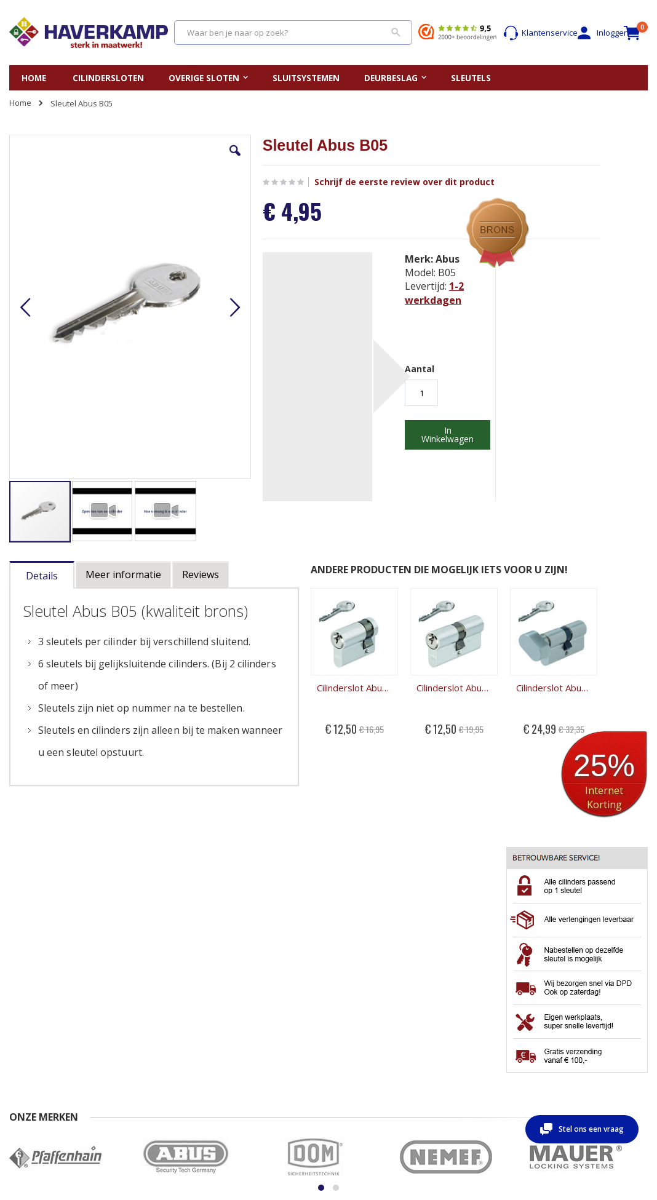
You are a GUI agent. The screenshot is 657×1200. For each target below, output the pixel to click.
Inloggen (592, 32)
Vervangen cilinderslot (270, 1031)
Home (20, 102)
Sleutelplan (359, 1031)
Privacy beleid (126, 1067)
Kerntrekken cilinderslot (272, 1079)
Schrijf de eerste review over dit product (356, 182)
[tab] (41, 536)
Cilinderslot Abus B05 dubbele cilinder (369, 644)
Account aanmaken (483, 1043)
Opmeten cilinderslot (267, 1043)
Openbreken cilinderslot (273, 1055)
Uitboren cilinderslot (265, 1067)
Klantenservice (532, 33)
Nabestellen (123, 1031)
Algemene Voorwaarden (145, 1055)
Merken (352, 1067)
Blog (346, 1079)
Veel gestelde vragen (34, 1050)
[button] (188, 160)
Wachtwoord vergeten (488, 1055)
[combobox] (293, 32)
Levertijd (25, 1067)
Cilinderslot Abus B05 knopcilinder (451, 644)
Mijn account (470, 1031)
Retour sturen (126, 1043)
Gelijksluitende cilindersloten (366, 1050)
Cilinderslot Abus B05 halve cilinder (288, 644)
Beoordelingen (37, 1079)
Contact (23, 1031)
